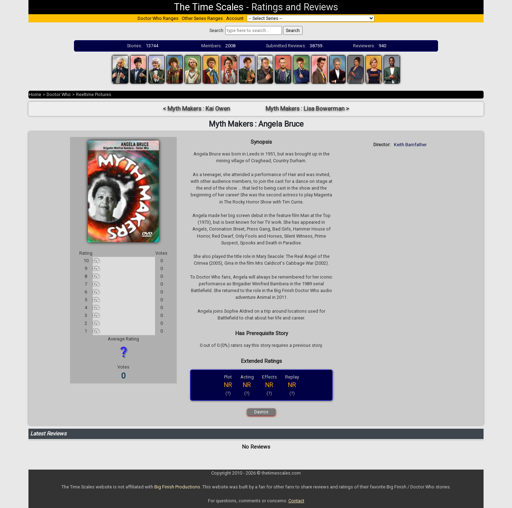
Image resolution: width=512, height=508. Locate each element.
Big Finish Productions (177, 487)
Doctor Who (59, 94)
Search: (216, 30)
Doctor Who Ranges (158, 18)
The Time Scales (209, 7)
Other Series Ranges (202, 18)
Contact (296, 500)
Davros (261, 411)
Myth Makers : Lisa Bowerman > (307, 108)
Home (35, 94)
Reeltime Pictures (93, 94)
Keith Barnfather (410, 144)
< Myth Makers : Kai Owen (196, 108)
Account (235, 18)
